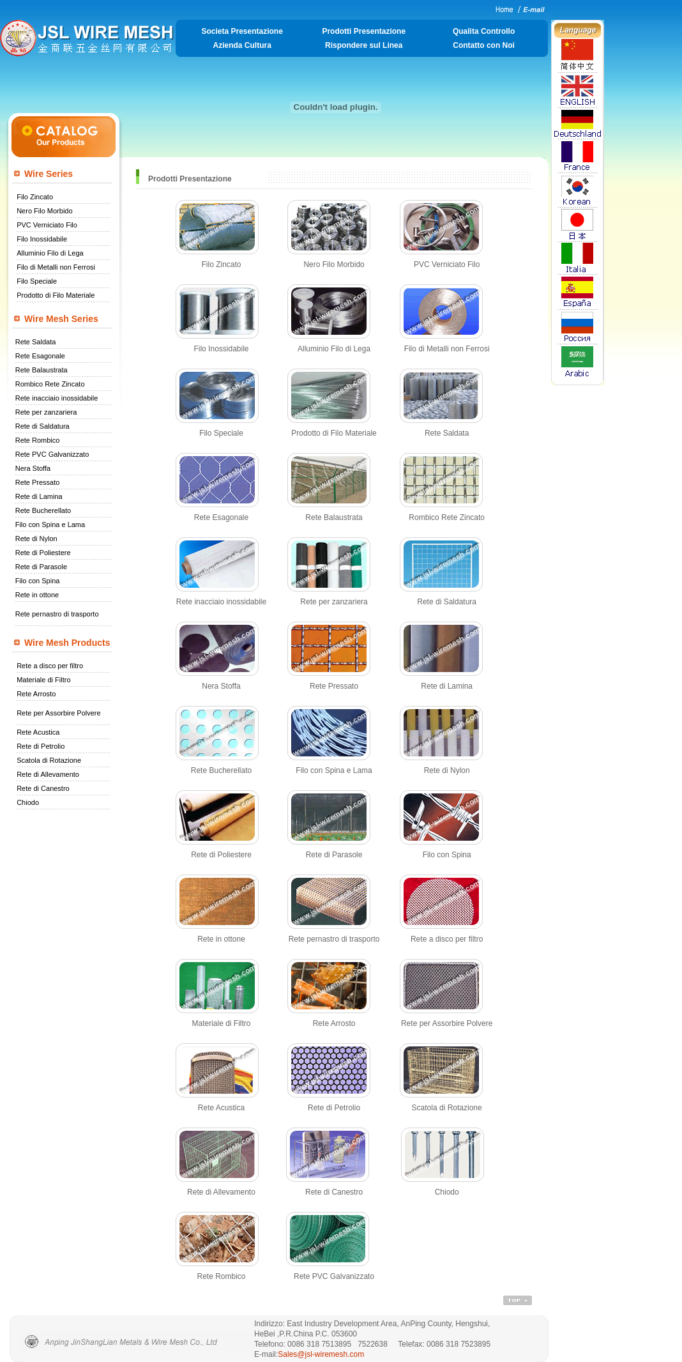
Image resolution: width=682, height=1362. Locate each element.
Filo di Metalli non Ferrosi (56, 267)
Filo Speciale (37, 281)
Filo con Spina (37, 581)
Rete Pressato (37, 482)
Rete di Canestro (43, 788)
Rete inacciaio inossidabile (56, 398)
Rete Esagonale (40, 356)
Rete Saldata (35, 342)
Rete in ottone (37, 595)
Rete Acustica (38, 732)
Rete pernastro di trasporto (57, 614)
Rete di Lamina (39, 496)
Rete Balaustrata (41, 370)
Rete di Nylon (36, 538)
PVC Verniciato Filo (47, 225)
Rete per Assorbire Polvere (58, 713)
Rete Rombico (37, 440)
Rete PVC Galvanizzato (52, 454)
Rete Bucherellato (43, 510)
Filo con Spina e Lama (50, 524)
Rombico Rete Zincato (50, 384)
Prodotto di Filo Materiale (56, 295)
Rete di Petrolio (40, 746)
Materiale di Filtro (43, 680)
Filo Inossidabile (42, 239)
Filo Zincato (35, 197)
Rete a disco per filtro (50, 666)
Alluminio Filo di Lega (50, 253)
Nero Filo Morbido (44, 211)
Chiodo (28, 802)
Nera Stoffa (32, 468)
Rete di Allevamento (48, 774)
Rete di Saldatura (42, 426)
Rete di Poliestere (43, 552)
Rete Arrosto (36, 694)
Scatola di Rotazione (49, 760)
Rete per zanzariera (46, 412)
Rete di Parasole (41, 566)
